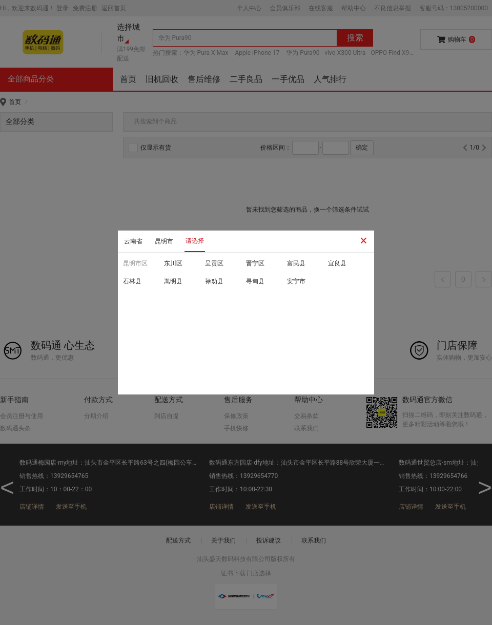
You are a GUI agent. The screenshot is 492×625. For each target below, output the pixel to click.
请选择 (195, 240)
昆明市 (164, 241)
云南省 (133, 241)
